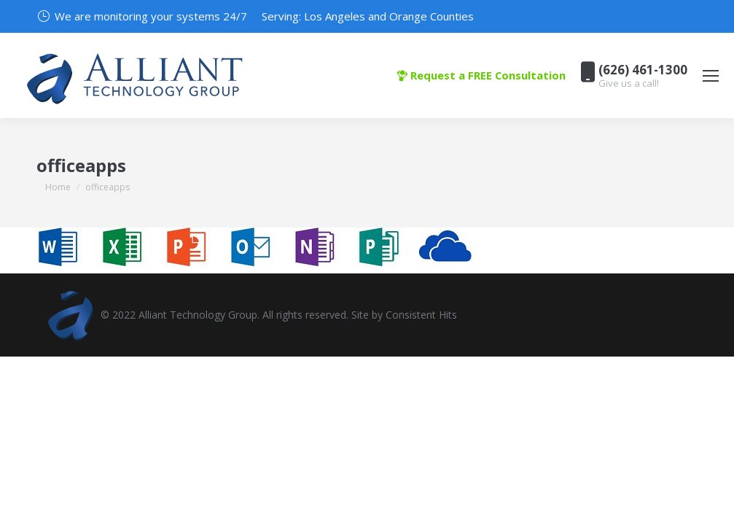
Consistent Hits (421, 315)
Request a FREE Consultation (481, 75)
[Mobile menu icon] (710, 76)
